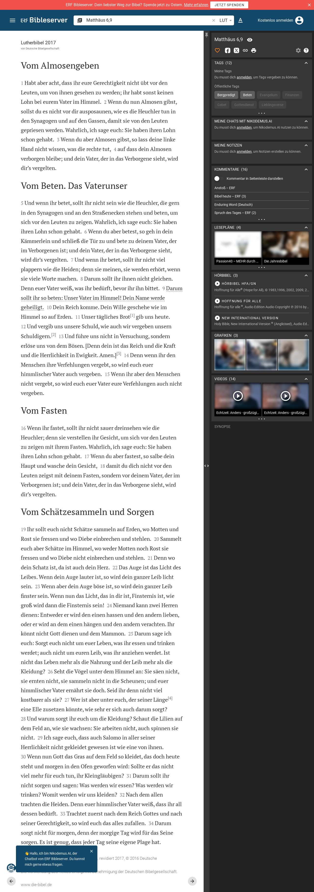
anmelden (244, 77)
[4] (170, 698)
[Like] (217, 50)
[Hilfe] (306, 50)
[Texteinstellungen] (240, 20)
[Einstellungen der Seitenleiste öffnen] (298, 50)
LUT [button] (227, 20)
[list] (261, 200)
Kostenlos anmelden (275, 20)
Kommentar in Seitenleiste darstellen (255, 179)
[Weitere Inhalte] (261, 113)
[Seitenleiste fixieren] (206, 35)
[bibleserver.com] (44, 20)
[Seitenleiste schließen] (206, 466)
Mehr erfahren (196, 4)
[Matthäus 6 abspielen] (261, 283)
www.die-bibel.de (36, 884)
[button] (309, 4)
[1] (132, 315)
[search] (148, 20)
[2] (53, 334)
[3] (119, 353)
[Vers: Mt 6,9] (250, 40)
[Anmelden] (299, 20)
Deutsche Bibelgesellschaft (42, 48)
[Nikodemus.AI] (11, 867)
